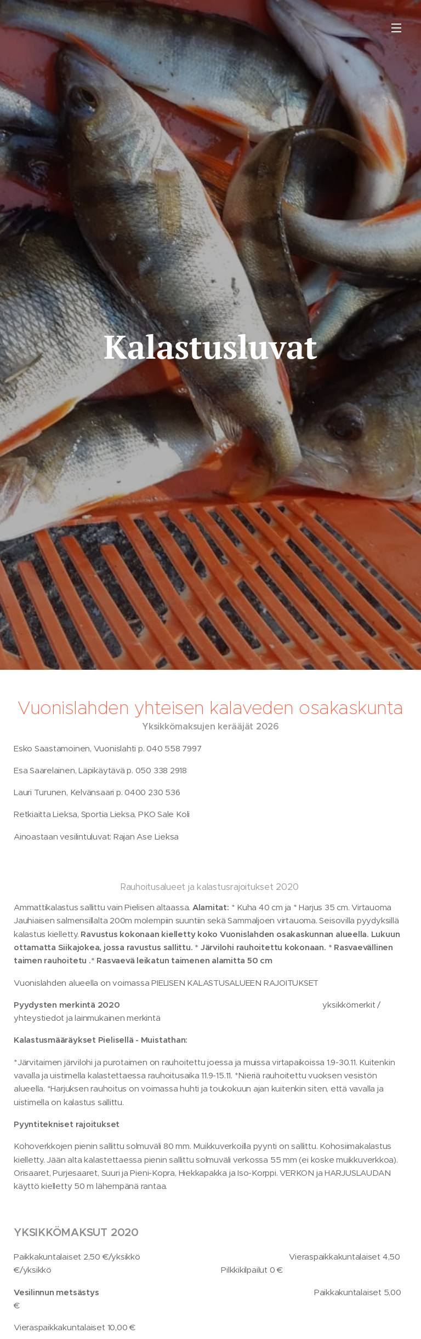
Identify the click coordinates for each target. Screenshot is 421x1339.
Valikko (396, 27)
